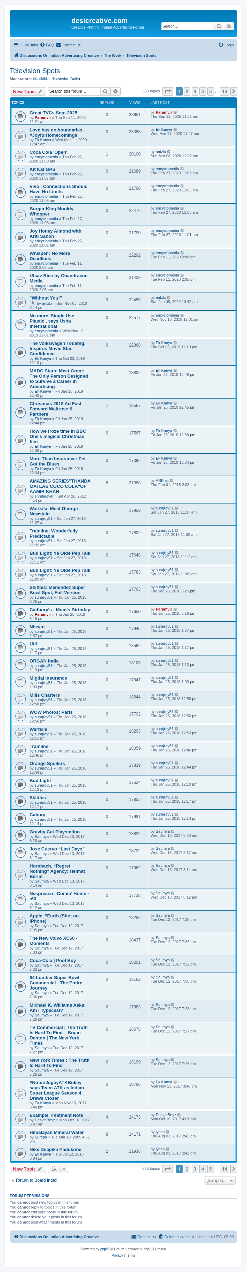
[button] (167, 91)
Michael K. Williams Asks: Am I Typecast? (58, 1007)
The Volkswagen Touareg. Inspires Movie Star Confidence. (58, 348)
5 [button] (210, 91)
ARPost (162, 480)
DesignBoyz (45, 1120)
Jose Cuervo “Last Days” (57, 848)
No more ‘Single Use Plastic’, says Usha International (52, 321)
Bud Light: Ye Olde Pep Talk (60, 553)
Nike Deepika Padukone (55, 1149)
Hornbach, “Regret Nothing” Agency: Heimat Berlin (57, 871)
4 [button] (202, 91)
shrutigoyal (44, 496)
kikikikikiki (41, 79)
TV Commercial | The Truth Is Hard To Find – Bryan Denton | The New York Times (59, 1035)
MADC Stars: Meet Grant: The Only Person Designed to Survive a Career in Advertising (59, 378)
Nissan (37, 626)
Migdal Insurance (48, 678)
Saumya (42, 836)
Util (33, 643)
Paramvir (43, 117)
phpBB (105, 1249)
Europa (41, 1137)
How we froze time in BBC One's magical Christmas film (58, 436)
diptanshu (59, 79)
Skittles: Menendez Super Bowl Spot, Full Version (57, 590)
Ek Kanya (43, 140)
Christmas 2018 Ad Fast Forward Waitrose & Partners (55, 409)
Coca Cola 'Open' (48, 152)
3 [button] (195, 91)
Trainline (39, 746)
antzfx (161, 152)
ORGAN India (44, 661)
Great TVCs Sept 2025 (53, 112)
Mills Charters (45, 695)
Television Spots (35, 71)
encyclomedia (46, 157)
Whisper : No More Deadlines (50, 256)
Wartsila (38, 729)
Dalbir (75, 79)
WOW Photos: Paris (51, 712)
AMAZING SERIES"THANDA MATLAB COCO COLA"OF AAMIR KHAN (60, 486)
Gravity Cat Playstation (55, 831)
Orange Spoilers (47, 763)
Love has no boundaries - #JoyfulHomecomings (57, 132)
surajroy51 (44, 518)
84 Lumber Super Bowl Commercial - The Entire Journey (56, 983)
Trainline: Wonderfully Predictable (54, 533)
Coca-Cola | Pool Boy (53, 960)
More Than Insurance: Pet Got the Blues (58, 461)
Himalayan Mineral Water (57, 1132)
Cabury (37, 814)
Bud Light (40, 780)
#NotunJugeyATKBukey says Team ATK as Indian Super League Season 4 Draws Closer (57, 1090)
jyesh (160, 1132)
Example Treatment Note (56, 1115)
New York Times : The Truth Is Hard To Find (59, 1063)
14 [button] (224, 91)
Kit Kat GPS (42, 169)
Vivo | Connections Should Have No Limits (59, 189)
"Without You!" (46, 298)
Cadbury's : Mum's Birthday (60, 609)
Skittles (38, 797)
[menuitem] (47, 45)
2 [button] (187, 91)
